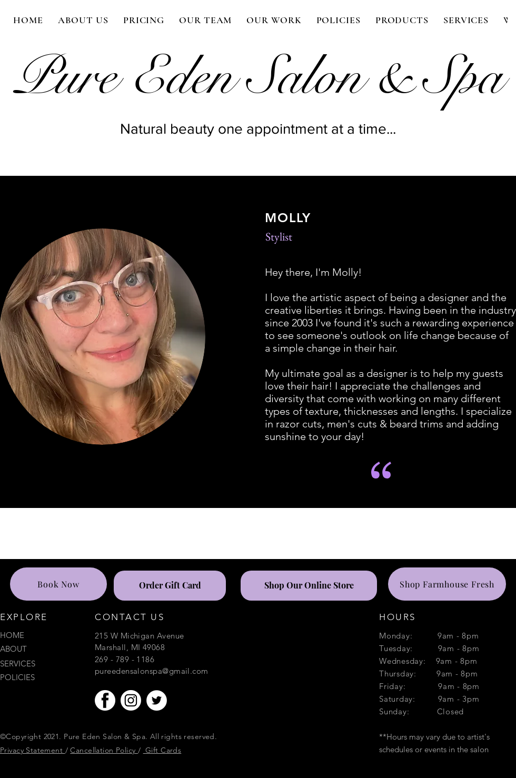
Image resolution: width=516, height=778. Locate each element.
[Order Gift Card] (170, 586)
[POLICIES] (37, 677)
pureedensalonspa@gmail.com (152, 671)
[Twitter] (156, 700)
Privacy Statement (32, 750)
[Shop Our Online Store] (309, 586)
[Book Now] (58, 584)
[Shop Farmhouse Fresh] (447, 584)
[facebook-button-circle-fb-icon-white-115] (105, 700)
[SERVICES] (37, 663)
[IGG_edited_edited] (131, 700)
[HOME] (37, 635)
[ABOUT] (37, 648)
